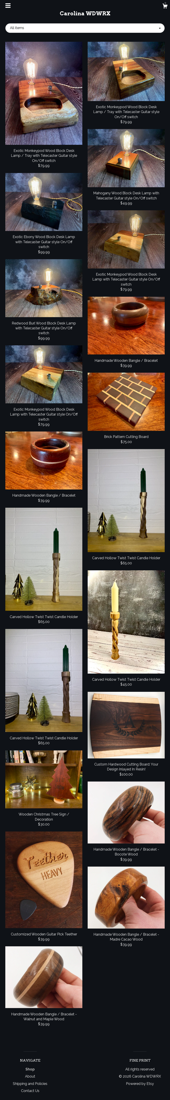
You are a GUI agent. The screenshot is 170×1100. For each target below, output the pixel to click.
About (30, 1076)
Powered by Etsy (140, 1084)
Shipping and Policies (30, 1084)
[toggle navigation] (8, 5)
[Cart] (164, 6)
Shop (30, 1069)
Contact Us (30, 1091)
